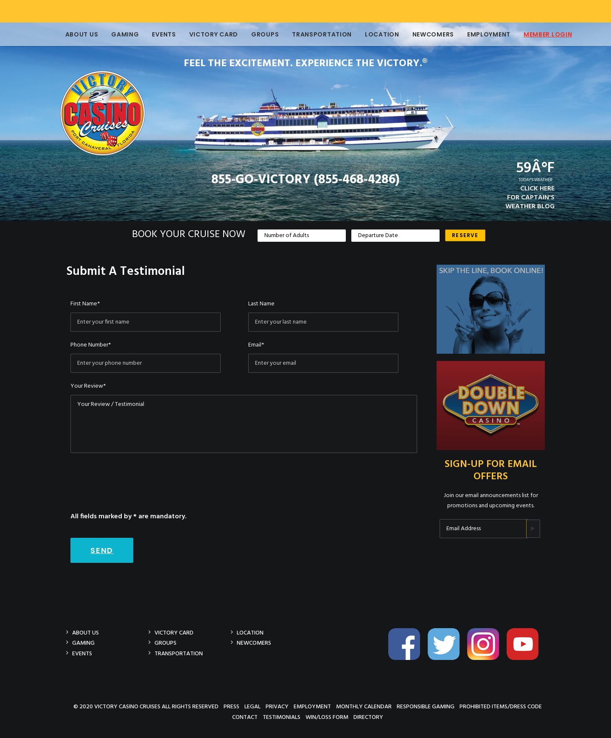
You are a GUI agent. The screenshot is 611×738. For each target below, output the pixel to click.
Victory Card (208, 34)
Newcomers (427, 34)
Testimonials (281, 717)
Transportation (316, 34)
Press (231, 706)
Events (158, 34)
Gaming (119, 34)
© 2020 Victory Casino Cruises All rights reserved (146, 706)
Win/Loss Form (327, 717)
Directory (368, 717)
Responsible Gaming (425, 706)
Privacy (277, 706)
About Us (76, 34)
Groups (259, 34)
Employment (483, 34)
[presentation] (134, 478)
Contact (245, 717)
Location (376, 34)
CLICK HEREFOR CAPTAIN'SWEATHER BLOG (530, 197)
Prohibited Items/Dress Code (501, 706)
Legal (252, 706)
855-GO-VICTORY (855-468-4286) (305, 180)
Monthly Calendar (364, 706)
